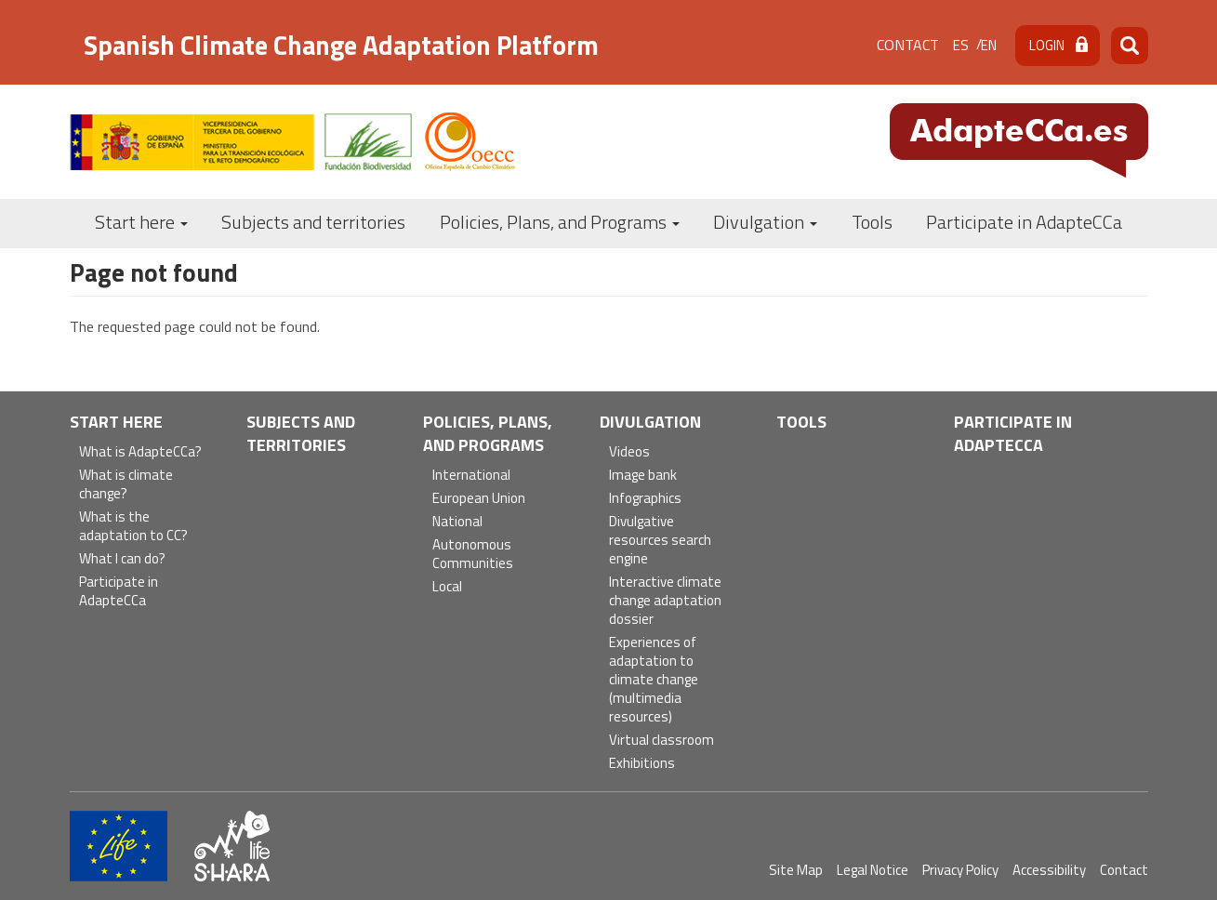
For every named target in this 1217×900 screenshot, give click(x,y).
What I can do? (122, 559)
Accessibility (1049, 869)
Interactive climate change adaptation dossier (665, 601)
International (471, 475)
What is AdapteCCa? (140, 452)
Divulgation (765, 221)
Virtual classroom (661, 740)
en (989, 45)
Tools (872, 221)
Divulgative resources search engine (660, 540)
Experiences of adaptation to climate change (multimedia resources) (653, 680)
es (961, 45)
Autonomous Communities (472, 555)
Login (1047, 45)
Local (447, 587)
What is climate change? (126, 485)
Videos (629, 452)
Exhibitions (642, 764)
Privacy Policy (960, 869)
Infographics (645, 499)
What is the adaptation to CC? (133, 527)
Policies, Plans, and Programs (560, 221)
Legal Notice (872, 869)
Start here (141, 221)
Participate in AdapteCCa (1024, 221)
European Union (478, 499)
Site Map (796, 869)
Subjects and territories (313, 221)
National (457, 522)
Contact (908, 44)
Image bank (643, 475)
